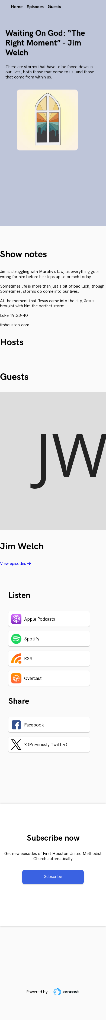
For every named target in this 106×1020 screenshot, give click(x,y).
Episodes (35, 6)
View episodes (15, 563)
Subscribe (53, 876)
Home (17, 6)
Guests (54, 6)
